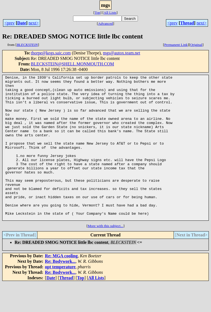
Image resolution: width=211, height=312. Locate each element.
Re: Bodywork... (60, 290)
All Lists (110, 12)
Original (196, 45)
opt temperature (60, 295)
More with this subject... (105, 255)
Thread (187, 23)
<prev (9, 23)
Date (21, 23)
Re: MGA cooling (61, 284)
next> (34, 23)
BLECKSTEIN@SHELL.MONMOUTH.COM (72, 64)
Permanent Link (176, 45)
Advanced (105, 23)
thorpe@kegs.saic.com (51, 53)
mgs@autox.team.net (121, 53)
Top (97, 12)
